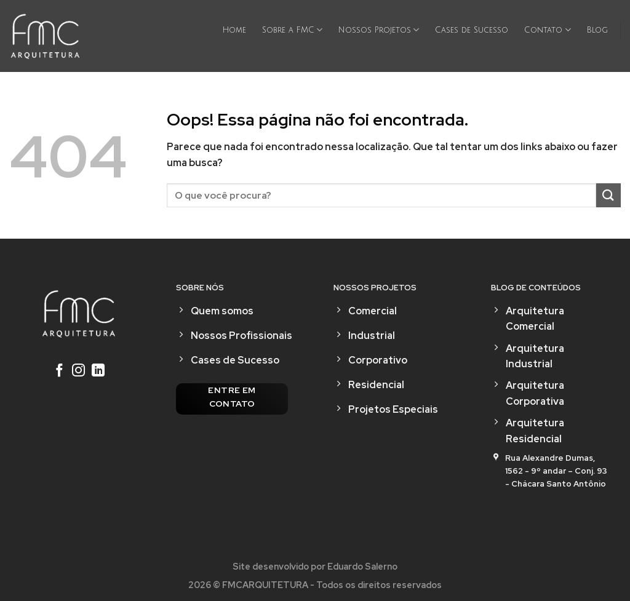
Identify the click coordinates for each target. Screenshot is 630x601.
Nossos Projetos (378, 30)
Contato (547, 30)
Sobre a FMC (292, 30)
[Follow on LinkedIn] (98, 371)
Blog (597, 30)
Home (234, 30)
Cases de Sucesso (471, 30)
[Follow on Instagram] (78, 371)
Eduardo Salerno (362, 566)
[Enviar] (608, 195)
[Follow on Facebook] (58, 371)
